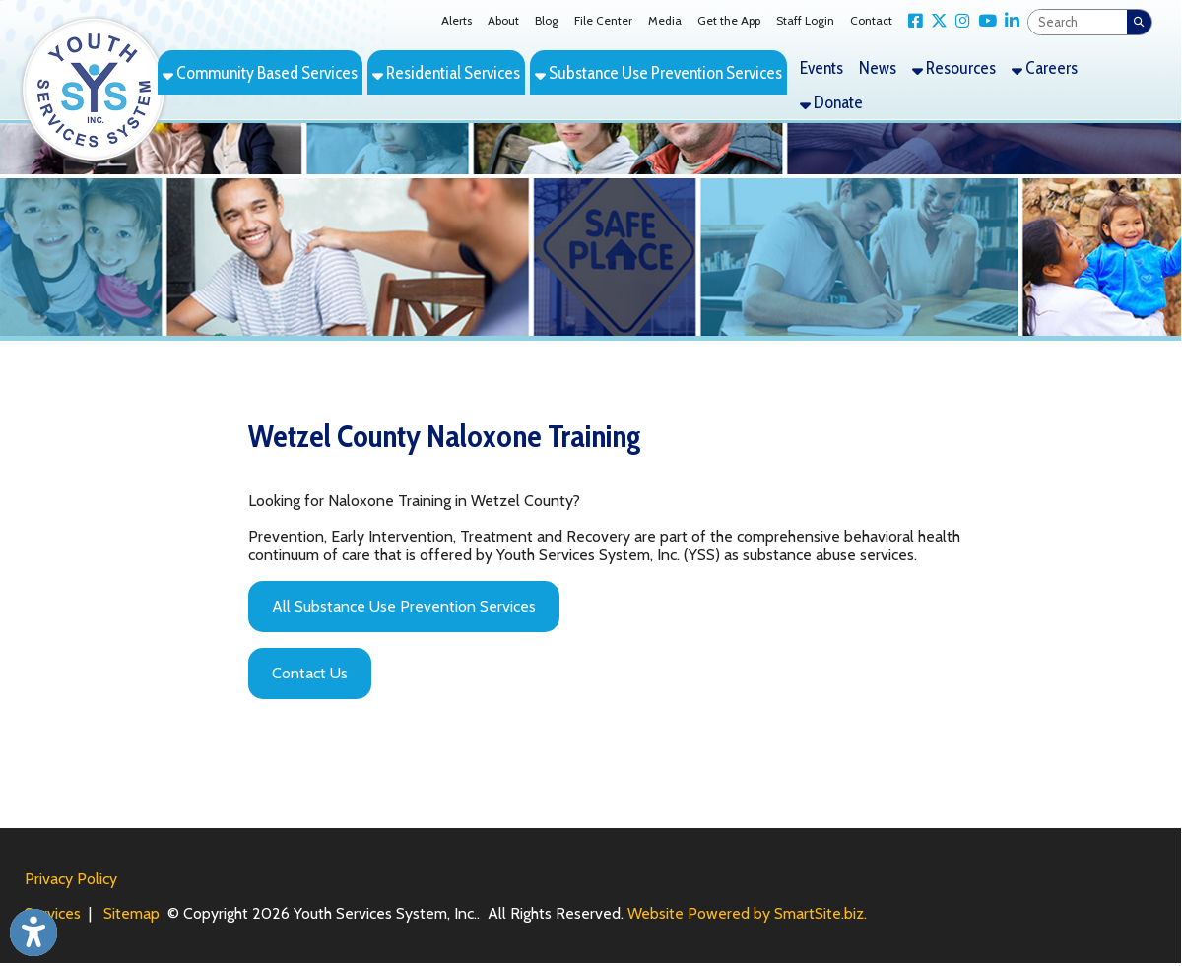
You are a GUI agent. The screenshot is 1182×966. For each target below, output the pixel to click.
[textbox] (1077, 22)
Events (821, 67)
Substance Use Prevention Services (658, 72)
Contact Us (310, 673)
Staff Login (805, 20)
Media (665, 20)
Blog (546, 20)
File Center (603, 20)
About (503, 20)
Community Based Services (260, 72)
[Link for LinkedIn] (1008, 21)
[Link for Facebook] (911, 21)
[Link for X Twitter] (935, 21)
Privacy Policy (71, 878)
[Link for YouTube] (983, 21)
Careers (1045, 67)
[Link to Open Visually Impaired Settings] (33, 932)
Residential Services (446, 72)
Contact (871, 20)
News (877, 67)
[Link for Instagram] (959, 21)
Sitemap (131, 913)
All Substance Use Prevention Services (404, 606)
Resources (954, 67)
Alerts (456, 20)
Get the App (728, 20)
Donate (831, 102)
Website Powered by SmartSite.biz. (747, 913)
